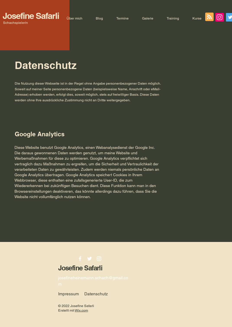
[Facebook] (80, 259)
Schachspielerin (15, 23)
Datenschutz (96, 293)
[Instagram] (219, 17)
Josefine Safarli (31, 16)
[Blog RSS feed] (209, 17)
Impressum (68, 293)
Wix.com (81, 310)
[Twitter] (89, 259)
